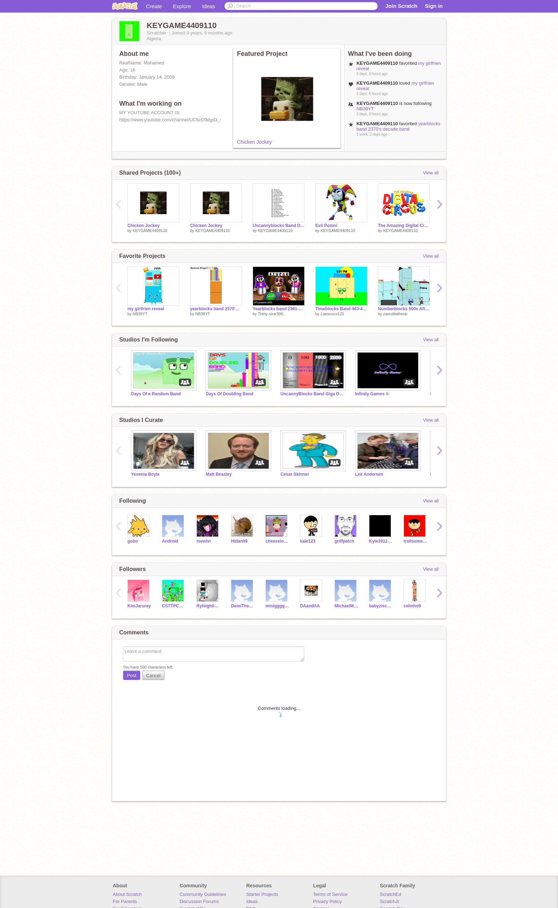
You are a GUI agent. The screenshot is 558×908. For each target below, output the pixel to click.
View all (431, 172)
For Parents (125, 901)
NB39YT (365, 108)
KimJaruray (139, 605)
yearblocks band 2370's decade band (399, 126)
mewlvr (203, 541)
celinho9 (412, 605)
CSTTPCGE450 (174, 605)
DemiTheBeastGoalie (243, 605)
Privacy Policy (327, 901)
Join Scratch (401, 6)
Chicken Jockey (254, 142)
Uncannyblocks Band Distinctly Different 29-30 (279, 225)
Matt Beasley (219, 474)
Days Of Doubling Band (229, 393)
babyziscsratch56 (381, 605)
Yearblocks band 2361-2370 (279, 308)
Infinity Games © (372, 393)
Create (154, 6)
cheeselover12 (277, 541)
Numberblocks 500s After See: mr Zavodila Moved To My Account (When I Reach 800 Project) (404, 308)
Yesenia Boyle (145, 474)
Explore (182, 6)
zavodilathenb (395, 314)
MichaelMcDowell (346, 605)
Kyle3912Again (381, 541)
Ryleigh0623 (208, 605)
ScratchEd (390, 894)
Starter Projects (262, 894)
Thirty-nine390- (271, 314)
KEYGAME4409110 (150, 230)
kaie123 (307, 541)
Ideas (208, 6)
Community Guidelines (202, 894)
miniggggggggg (277, 605)
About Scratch (127, 894)
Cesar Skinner (294, 474)
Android (170, 541)
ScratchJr (389, 901)
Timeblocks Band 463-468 (341, 308)
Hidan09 (239, 541)
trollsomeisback (415, 541)
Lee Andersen (369, 474)
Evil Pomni (326, 225)
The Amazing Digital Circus (404, 225)
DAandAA (310, 605)
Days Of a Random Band (156, 393)
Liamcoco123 (332, 314)
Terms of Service (330, 894)
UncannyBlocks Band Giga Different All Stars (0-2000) (312, 393)
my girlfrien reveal (145, 308)
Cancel (153, 675)
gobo (132, 541)
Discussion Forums (199, 901)
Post (131, 675)
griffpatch (344, 541)
